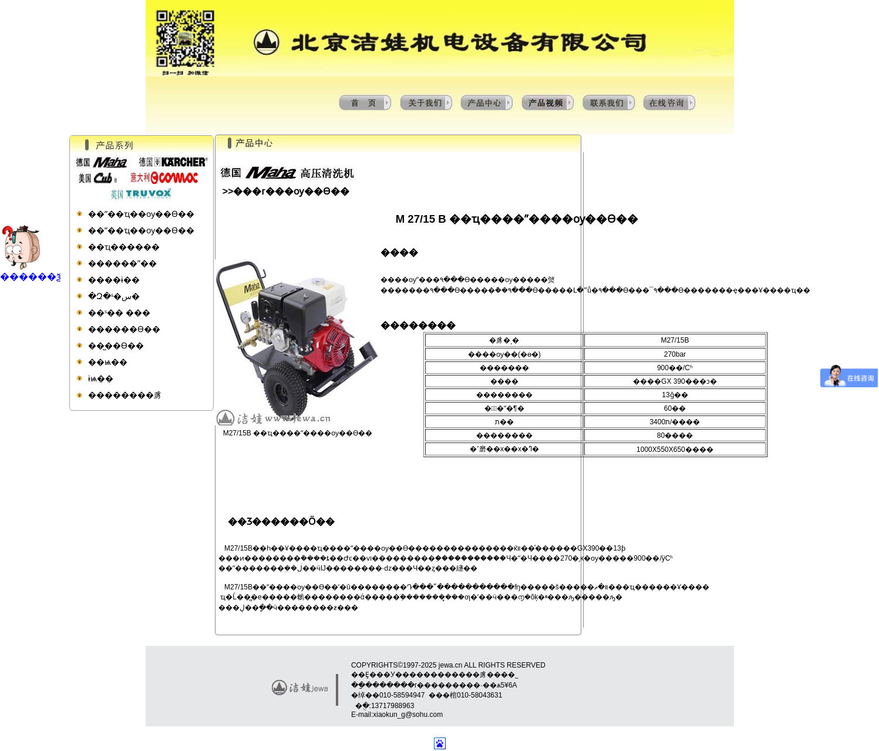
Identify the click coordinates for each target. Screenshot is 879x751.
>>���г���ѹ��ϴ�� (286, 191)
